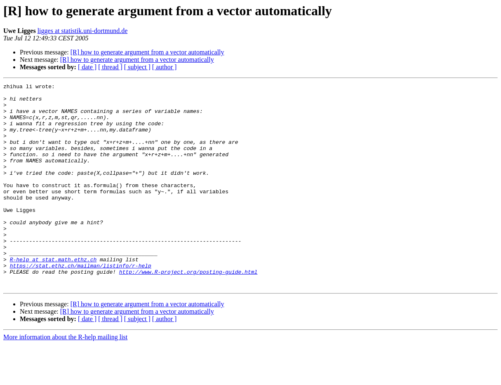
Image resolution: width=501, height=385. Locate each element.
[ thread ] (110, 66)
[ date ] (87, 66)
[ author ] (164, 66)
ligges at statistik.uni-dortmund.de (83, 30)
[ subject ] (137, 66)
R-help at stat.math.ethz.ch (53, 295)
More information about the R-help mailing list (65, 377)
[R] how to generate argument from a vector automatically (147, 52)
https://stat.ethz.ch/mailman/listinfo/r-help (80, 302)
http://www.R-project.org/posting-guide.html (188, 310)
